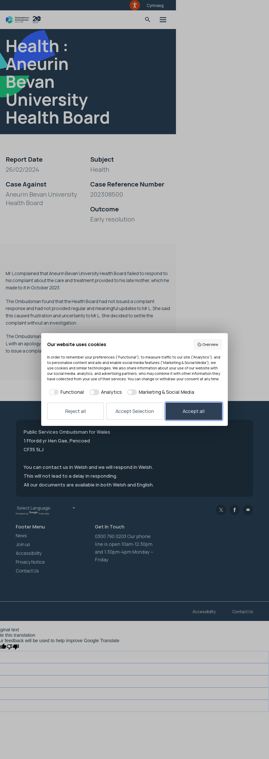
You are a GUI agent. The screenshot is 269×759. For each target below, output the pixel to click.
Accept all (194, 411)
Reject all (75, 411)
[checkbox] (65, 392)
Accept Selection (135, 411)
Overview (207, 344)
